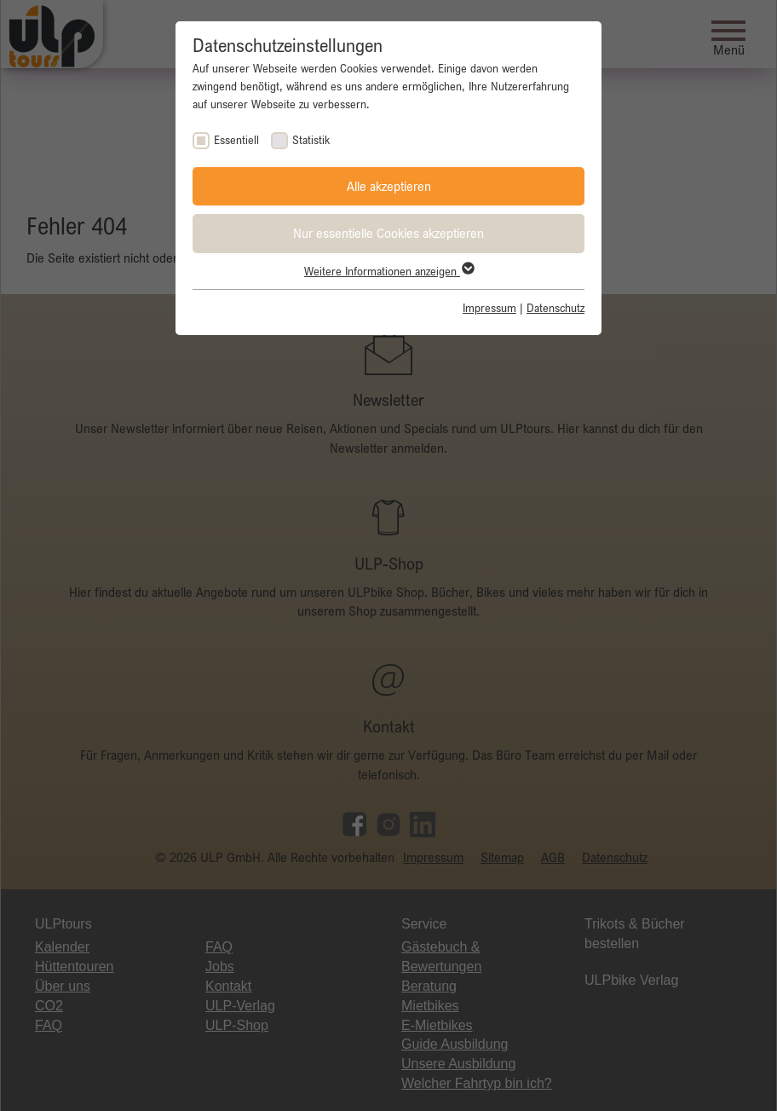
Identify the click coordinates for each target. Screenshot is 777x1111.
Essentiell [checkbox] (236, 140)
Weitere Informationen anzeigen (388, 271)
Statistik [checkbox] (311, 140)
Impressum (489, 307)
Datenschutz (555, 307)
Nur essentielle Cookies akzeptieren (388, 232)
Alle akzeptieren (389, 185)
